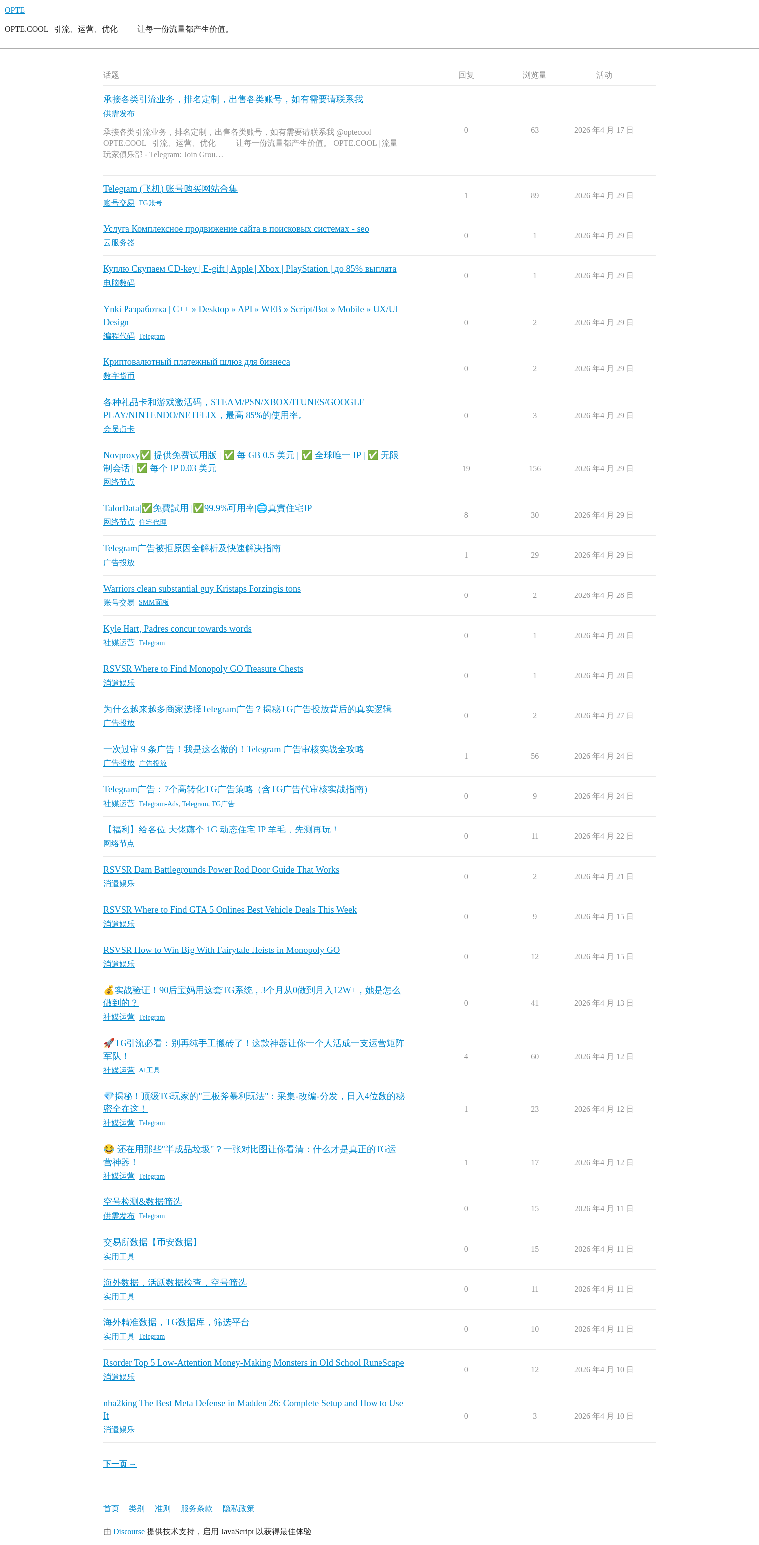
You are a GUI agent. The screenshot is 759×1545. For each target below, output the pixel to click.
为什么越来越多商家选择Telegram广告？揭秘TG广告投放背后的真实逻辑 (247, 709)
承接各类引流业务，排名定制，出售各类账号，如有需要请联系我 (233, 99)
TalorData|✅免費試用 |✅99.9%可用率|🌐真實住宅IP (207, 508)
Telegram (152, 336)
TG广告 (223, 804)
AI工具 (149, 1070)
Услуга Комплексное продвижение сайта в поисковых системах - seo (236, 229)
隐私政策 (238, 1508)
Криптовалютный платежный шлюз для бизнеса (196, 362)
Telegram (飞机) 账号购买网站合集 (170, 189)
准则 (163, 1508)
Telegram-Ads (158, 804)
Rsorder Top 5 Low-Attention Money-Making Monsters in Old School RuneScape (253, 1363)
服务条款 (197, 1508)
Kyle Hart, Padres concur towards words (177, 629)
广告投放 (153, 763)
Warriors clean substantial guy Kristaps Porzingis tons (202, 589)
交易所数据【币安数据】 (152, 1242)
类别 (137, 1508)
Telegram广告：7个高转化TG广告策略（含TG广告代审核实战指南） (238, 789)
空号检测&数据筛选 (142, 1202)
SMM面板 (154, 602)
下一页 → (120, 1464)
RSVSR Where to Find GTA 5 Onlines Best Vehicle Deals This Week (230, 910)
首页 (111, 1508)
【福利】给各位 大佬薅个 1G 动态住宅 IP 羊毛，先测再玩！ (221, 829)
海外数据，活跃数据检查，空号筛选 (175, 1283)
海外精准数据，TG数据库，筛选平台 (176, 1322)
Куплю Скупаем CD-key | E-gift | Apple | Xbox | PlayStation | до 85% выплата (250, 269)
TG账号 (150, 203)
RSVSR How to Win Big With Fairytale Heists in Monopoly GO (221, 950)
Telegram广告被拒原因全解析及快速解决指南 (192, 548)
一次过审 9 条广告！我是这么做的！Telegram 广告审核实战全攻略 (233, 749)
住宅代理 (153, 522)
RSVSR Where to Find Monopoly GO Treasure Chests (203, 669)
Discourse (129, 1531)
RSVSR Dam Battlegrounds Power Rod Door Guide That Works (221, 870)
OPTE (15, 10)
